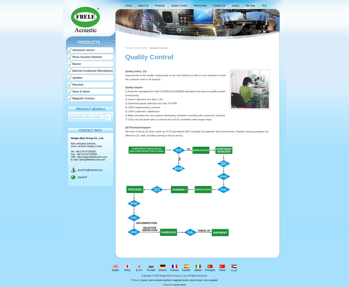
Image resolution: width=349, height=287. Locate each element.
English (115, 268)
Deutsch (163, 268)
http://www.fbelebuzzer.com (92, 157)
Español (186, 268)
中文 (264, 5)
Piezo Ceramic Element (87, 57)
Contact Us (219, 5)
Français (174, 268)
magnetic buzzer (180, 280)
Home (129, 5)
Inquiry (235, 5)
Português (210, 268)
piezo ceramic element (160, 280)
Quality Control (179, 5)
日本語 (127, 268)
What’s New (200, 5)
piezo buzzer (196, 280)
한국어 (139, 268)
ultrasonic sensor (84, 50)
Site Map (250, 5)
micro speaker (211, 280)
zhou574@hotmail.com (90, 170)
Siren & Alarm (81, 91)
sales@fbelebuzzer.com (92, 159)
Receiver (78, 84)
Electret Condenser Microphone (93, 70)
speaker (78, 77)
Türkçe (222, 268)
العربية (234, 268)
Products (159, 5)
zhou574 (82, 177)
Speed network (179, 285)
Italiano (198, 268)
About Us (143, 5)
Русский (151, 268)
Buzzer (77, 64)
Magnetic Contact (84, 98)
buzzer (144, 280)
